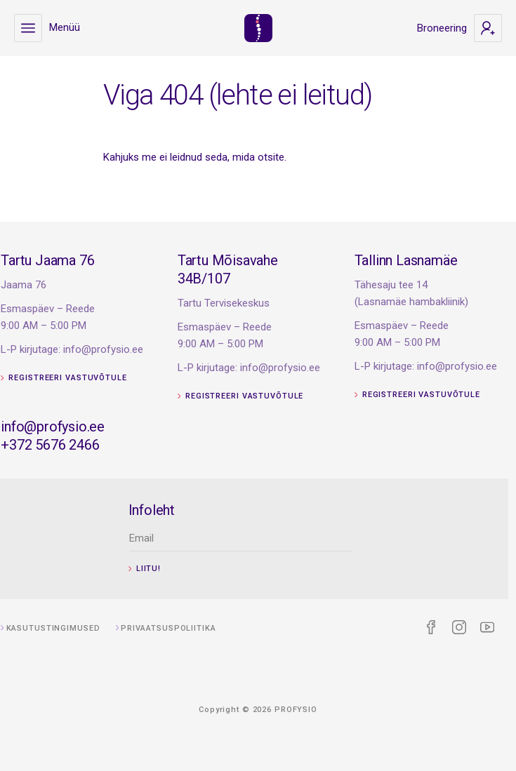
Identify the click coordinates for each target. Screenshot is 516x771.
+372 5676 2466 (77, 444)
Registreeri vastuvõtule (91, 377)
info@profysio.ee (80, 426)
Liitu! (162, 568)
